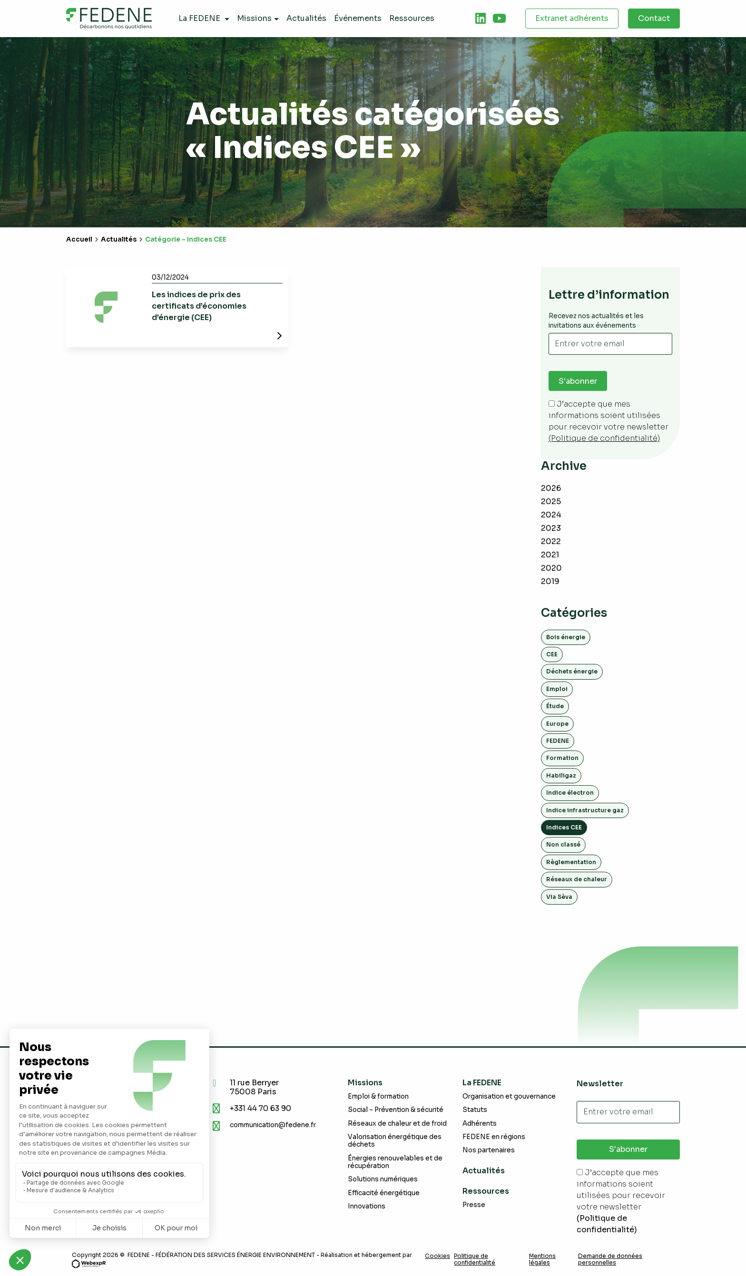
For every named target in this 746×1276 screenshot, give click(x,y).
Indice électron (570, 792)
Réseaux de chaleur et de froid (397, 1124)
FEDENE (557, 740)
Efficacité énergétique (384, 1193)
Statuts (474, 1110)
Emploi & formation (378, 1096)
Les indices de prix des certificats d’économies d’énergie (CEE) (199, 306)
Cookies (437, 1256)
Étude (555, 706)
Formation (562, 758)
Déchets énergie (572, 671)
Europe (557, 723)
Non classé (563, 844)
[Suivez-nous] (480, 18)
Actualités (119, 239)
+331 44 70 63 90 (263, 1108)
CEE (552, 654)
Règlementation (571, 862)
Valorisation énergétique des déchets (395, 1141)
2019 (550, 581)
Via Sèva (559, 896)
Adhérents (479, 1124)
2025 (551, 502)
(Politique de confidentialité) (604, 439)
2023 (551, 528)
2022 (551, 541)
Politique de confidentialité (474, 1259)
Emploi (557, 688)
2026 (551, 488)
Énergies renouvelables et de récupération (395, 1162)
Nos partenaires (488, 1151)
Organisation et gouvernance (509, 1096)
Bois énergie (565, 637)
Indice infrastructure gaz (585, 810)
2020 (551, 568)
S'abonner (578, 381)
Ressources (485, 1191)
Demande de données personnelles (610, 1259)
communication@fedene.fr (273, 1125)
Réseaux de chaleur (576, 879)
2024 (551, 515)
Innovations (366, 1206)
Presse (473, 1205)
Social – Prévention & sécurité (395, 1110)
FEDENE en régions (493, 1137)
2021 (550, 555)
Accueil (79, 239)
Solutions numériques (383, 1179)
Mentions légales (542, 1259)
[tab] (480, 19)
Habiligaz (561, 775)
